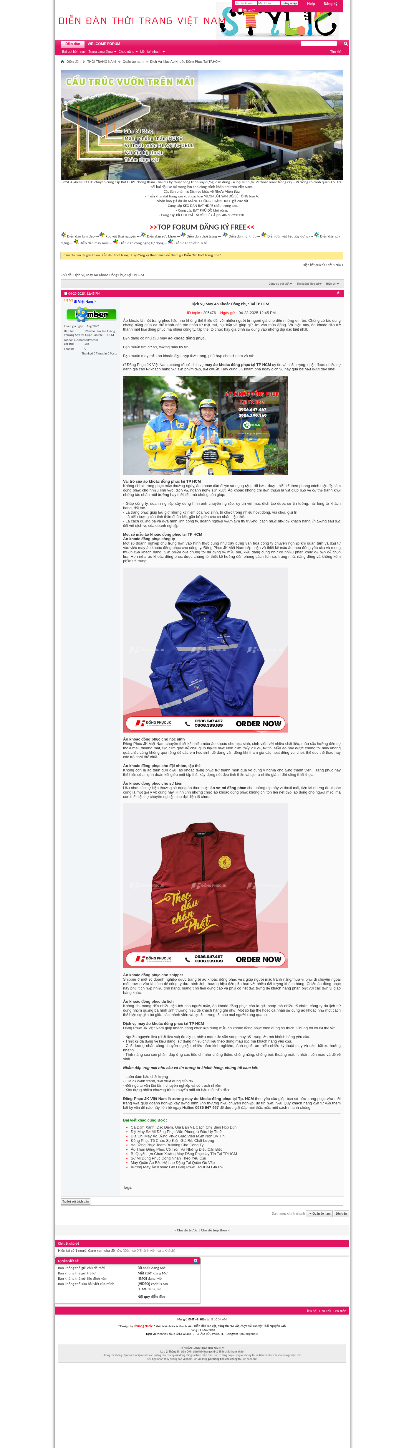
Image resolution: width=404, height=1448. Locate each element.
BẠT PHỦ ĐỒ (203, 210)
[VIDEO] (144, 1284)
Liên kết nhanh (150, 51)
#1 (339, 293)
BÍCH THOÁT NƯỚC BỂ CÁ (196, 215)
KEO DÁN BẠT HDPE (198, 205)
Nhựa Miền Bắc (227, 191)
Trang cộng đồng (100, 51)
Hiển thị (331, 284)
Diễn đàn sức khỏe (161, 236)
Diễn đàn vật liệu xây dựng (288, 236)
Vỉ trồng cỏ (304, 182)
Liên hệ (311, 1311)
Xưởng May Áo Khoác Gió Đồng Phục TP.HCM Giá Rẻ (177, 1167)
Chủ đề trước (187, 1230)
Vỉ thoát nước (266, 182)
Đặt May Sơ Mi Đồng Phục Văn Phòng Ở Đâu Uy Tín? (176, 1131)
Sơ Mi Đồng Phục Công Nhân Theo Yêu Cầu (168, 1158)
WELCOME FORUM (104, 44)
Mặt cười (145, 1273)
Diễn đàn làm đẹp (81, 236)
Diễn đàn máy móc (94, 243)
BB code (144, 1268)
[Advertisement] (202, 1406)
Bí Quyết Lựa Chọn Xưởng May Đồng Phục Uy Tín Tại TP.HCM (184, 1154)
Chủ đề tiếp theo (214, 1230)
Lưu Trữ (325, 1311)
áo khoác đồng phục (186, 338)
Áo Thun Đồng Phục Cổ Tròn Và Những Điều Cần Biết (176, 1149)
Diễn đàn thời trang (202, 236)
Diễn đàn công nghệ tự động (142, 243)
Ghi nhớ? (246, 10)
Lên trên (341, 1214)
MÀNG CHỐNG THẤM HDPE (209, 201)
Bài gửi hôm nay (73, 51)
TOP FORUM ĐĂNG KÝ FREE (202, 227)
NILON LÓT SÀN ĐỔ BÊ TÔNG (226, 196)
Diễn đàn (72, 44)
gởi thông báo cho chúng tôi (224, 1359)
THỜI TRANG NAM (101, 61)
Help (311, 4)
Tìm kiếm (336, 51)
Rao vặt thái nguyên (120, 236)
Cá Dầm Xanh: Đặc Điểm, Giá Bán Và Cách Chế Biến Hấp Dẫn (183, 1127)
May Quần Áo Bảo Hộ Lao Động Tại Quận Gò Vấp (173, 1162)
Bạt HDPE (128, 182)
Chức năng (127, 51)
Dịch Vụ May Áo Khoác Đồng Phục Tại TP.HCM (109, 275)
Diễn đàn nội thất (242, 236)
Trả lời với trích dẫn (75, 1202)
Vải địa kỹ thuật (170, 182)
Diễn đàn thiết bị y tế (190, 243)
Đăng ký (330, 4)
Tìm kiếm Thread (308, 284)
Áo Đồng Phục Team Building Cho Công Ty (167, 1145)
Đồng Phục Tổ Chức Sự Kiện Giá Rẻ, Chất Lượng (172, 1140)
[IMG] (142, 1278)
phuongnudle (249, 1334)
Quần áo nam (133, 61)
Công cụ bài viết (279, 284)
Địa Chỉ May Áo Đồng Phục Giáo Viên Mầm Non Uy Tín (178, 1136)
